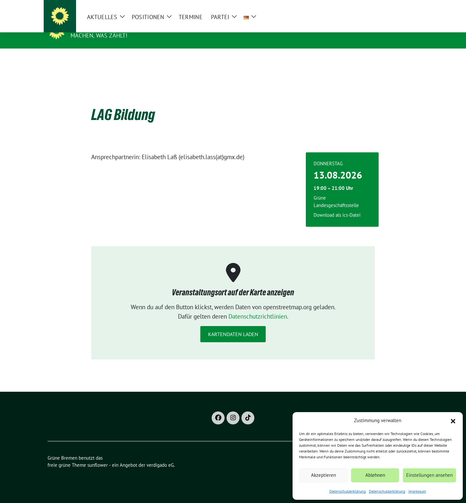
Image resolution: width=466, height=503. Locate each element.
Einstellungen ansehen (429, 475)
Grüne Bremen (95, 26)
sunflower (97, 455)
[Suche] (398, 6)
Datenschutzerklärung (347, 491)
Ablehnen (375, 475)
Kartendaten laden (233, 324)
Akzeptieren (323, 475)
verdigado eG (160, 455)
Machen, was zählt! (99, 35)
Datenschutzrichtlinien (257, 306)
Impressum (417, 491)
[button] (453, 420)
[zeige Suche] (407, 6)
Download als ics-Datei (337, 205)
